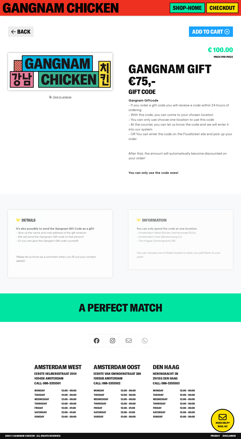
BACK (20, 31)
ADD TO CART (211, 31)
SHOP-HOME (187, 8)
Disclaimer (229, 435)
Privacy (215, 435)
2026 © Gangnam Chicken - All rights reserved (32, 435)
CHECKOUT (222, 8)
